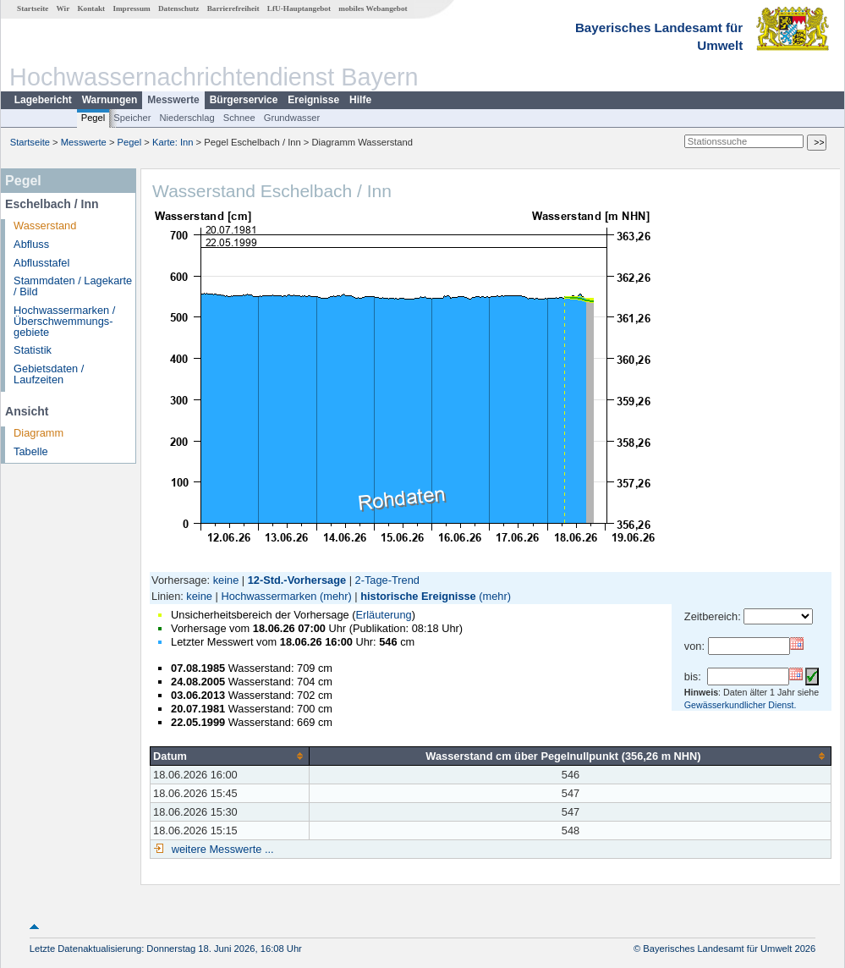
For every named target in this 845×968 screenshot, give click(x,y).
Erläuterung (383, 614)
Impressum (131, 8)
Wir (63, 8)
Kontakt (91, 8)
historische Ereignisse (418, 596)
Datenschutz (179, 8)
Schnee (239, 118)
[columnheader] (230, 755)
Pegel (93, 118)
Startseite (32, 8)
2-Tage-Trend (387, 580)
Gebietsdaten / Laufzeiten (49, 374)
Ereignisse (313, 100)
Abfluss (31, 244)
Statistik (33, 350)
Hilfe (360, 100)
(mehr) (336, 596)
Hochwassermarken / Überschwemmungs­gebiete (64, 321)
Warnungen (110, 100)
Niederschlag (186, 118)
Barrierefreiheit (233, 8)
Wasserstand (45, 225)
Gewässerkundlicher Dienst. (740, 705)
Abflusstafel (41, 262)
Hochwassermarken (268, 596)
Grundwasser (292, 118)
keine (226, 580)
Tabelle (31, 451)
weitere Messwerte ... (220, 849)
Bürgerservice (244, 100)
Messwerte (173, 100)
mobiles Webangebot (372, 8)
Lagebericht (43, 100)
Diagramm (38, 432)
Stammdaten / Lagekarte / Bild (73, 286)
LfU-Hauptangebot (299, 8)
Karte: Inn (173, 142)
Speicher (132, 118)
